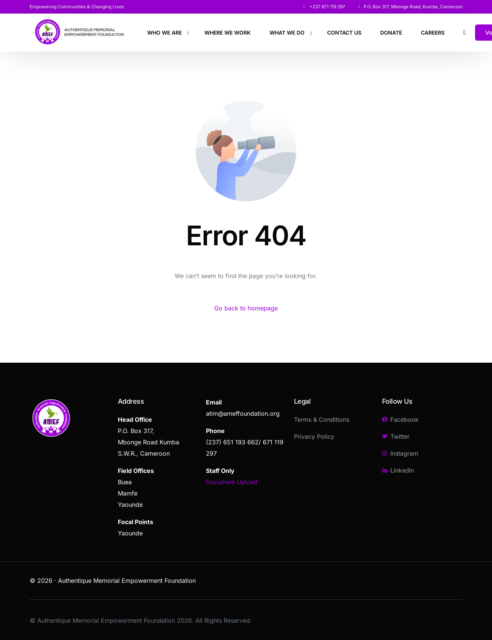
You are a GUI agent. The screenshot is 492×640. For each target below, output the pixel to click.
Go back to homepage (246, 308)
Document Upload (231, 482)
